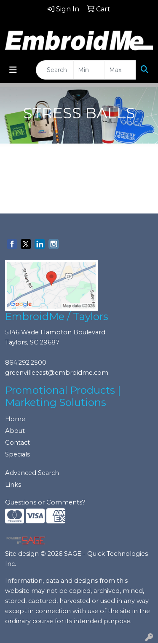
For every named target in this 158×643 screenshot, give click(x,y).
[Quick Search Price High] (120, 70)
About (15, 431)
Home (15, 419)
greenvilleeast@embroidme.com (56, 372)
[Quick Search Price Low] (89, 70)
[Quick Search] (55, 70)
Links (13, 484)
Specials (17, 454)
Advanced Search (32, 473)
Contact (17, 442)
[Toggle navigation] (13, 70)
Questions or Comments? (45, 502)
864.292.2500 (25, 362)
